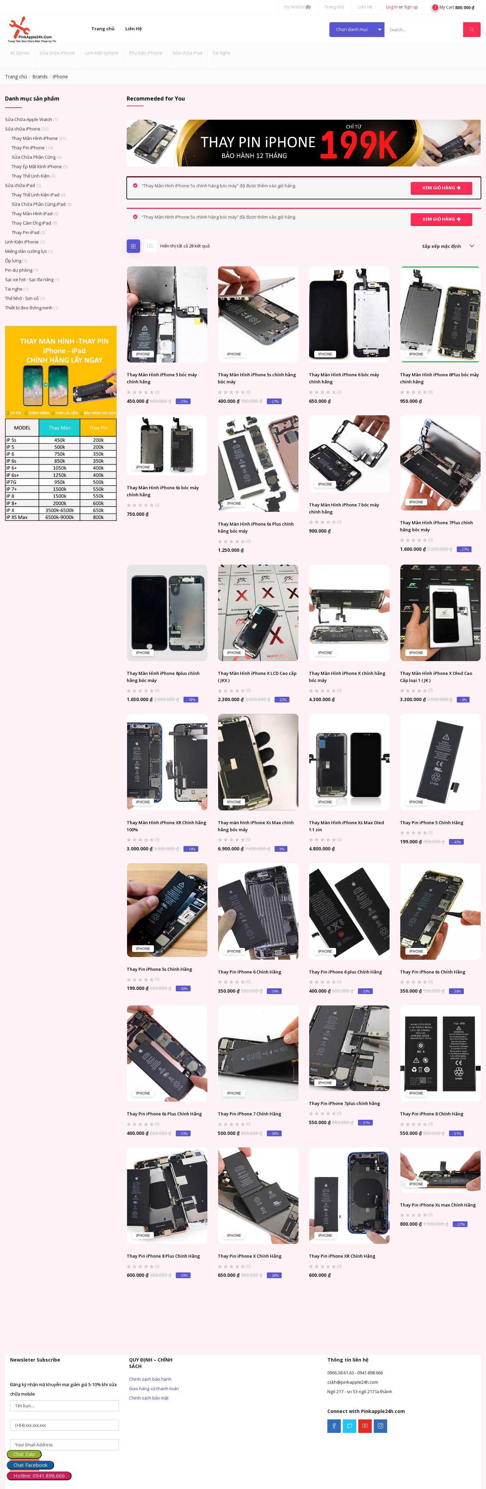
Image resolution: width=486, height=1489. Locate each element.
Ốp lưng (13, 261)
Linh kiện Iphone (102, 53)
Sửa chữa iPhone (57, 53)
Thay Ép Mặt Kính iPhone (37, 166)
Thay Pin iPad (25, 232)
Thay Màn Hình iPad (32, 214)
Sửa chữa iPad (187, 53)
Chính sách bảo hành (150, 1379)
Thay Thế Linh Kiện (30, 176)
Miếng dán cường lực (26, 251)
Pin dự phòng (18, 270)
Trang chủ (334, 7)
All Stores (19, 53)
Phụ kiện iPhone (145, 53)
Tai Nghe (222, 53)
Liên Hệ (365, 7)
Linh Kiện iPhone (22, 242)
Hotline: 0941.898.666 (39, 1475)
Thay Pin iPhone (28, 148)
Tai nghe (14, 289)
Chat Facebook (30, 1464)
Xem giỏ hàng (438, 188)
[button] (453, 7)
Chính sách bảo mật (149, 1398)
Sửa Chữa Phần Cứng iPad (39, 204)
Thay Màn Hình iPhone (35, 138)
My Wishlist (297, 7)
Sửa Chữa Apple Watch (28, 119)
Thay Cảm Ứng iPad (31, 223)
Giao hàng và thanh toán (154, 1388)
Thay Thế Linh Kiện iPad (35, 195)
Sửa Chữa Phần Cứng (33, 157)
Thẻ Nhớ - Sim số (22, 298)
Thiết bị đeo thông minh (28, 308)
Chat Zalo (24, 1454)
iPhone (143, 353)
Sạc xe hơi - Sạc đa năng (29, 279)
